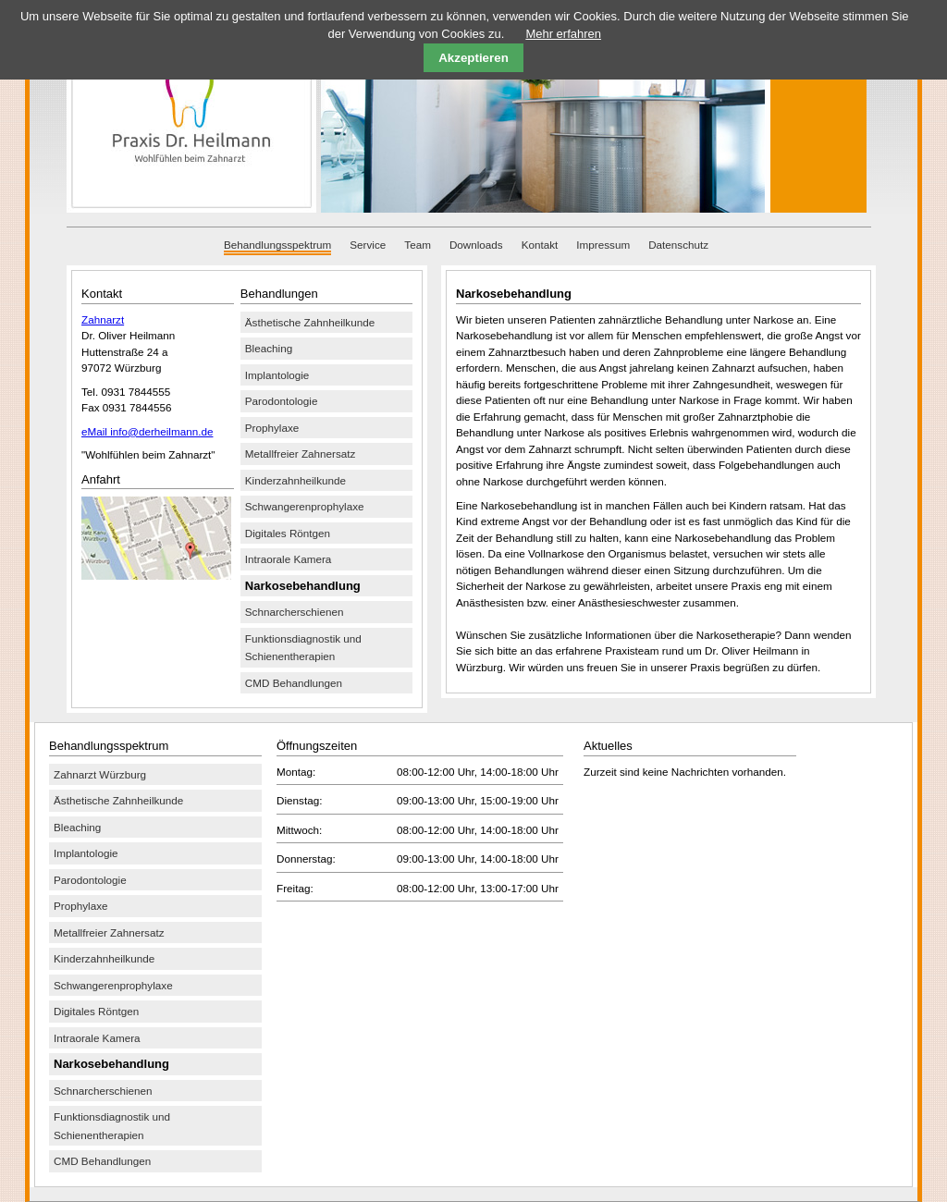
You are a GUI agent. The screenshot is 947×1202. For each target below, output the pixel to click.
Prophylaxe (272, 428)
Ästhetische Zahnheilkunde (310, 322)
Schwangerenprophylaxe (304, 506)
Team (417, 245)
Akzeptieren (473, 58)
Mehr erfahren (563, 34)
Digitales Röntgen (287, 533)
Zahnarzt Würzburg (100, 774)
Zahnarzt (102, 319)
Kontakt (540, 245)
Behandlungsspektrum (277, 245)
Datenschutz (678, 245)
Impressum (603, 245)
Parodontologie (281, 401)
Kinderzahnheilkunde (295, 480)
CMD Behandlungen (293, 683)
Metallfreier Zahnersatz (300, 454)
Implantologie (277, 375)
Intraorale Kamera (288, 559)
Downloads (476, 245)
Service (368, 245)
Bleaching (268, 348)
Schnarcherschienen (294, 612)
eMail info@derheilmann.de (147, 431)
